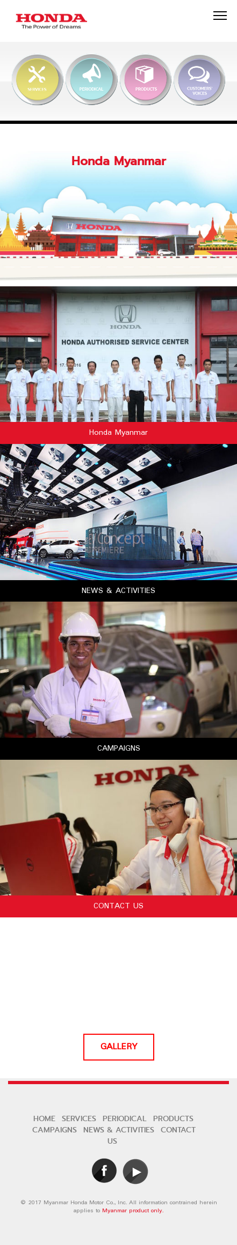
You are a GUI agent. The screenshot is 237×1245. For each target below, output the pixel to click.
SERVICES (79, 1118)
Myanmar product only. (132, 1211)
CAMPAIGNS (54, 1130)
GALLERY (118, 1047)
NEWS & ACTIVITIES (118, 1130)
